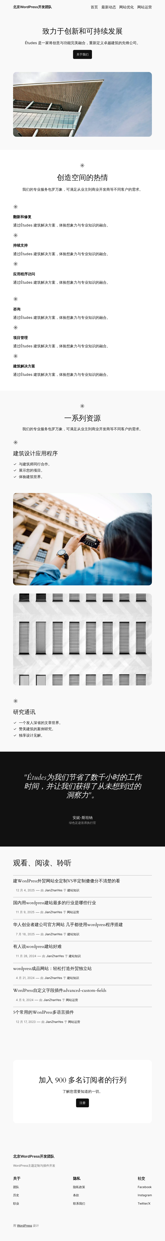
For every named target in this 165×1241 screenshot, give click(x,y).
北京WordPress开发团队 (32, 7)
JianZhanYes (53, 890)
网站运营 (73, 912)
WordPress (24, 1225)
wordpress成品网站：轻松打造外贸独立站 (52, 969)
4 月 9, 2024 (25, 1000)
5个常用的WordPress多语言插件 (43, 1012)
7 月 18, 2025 (25, 934)
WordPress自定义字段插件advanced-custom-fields (59, 990)
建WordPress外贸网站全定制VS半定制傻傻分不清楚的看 (66, 881)
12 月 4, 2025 (25, 890)
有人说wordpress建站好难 (37, 946)
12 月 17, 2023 (26, 1022)
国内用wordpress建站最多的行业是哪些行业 (54, 903)
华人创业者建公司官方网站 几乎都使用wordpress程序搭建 (68, 925)
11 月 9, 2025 (25, 912)
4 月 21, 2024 (25, 978)
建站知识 (73, 890)
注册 (82, 1103)
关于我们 (82, 54)
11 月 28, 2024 (26, 956)
